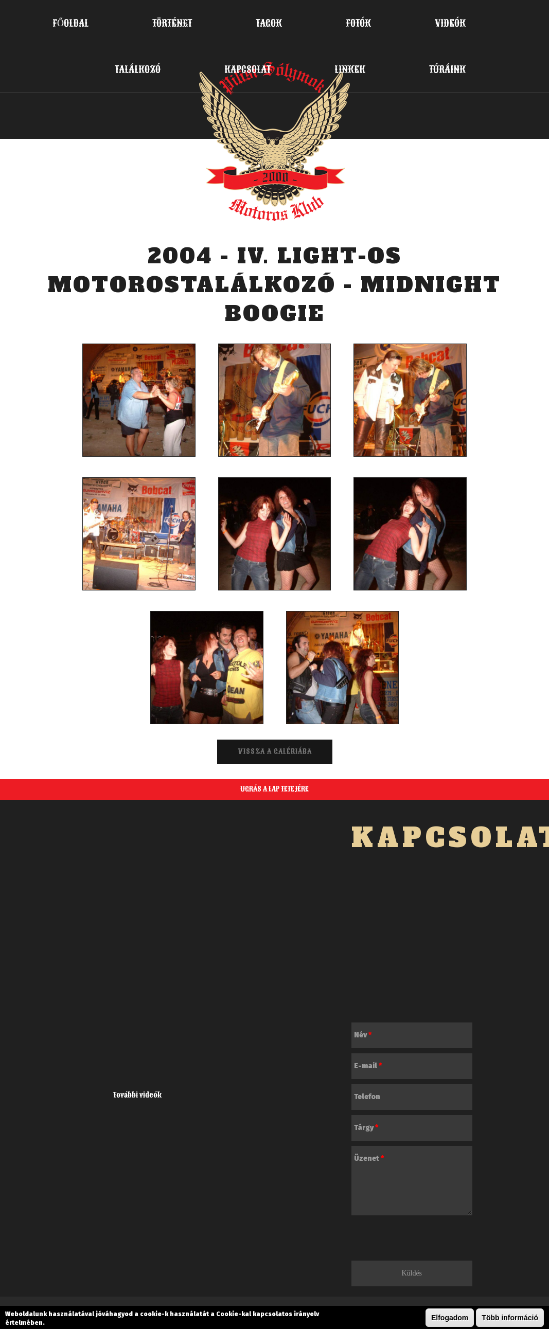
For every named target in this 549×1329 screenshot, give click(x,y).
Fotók (358, 23)
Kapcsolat (247, 69)
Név (362, 1035)
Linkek (349, 69)
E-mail (368, 1066)
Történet (172, 23)
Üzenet (369, 1158)
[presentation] (429, 1240)
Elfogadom (449, 1318)
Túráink (447, 69)
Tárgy (366, 1127)
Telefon (367, 1096)
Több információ (510, 1318)
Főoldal (70, 23)
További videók (137, 1095)
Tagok (269, 23)
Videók (450, 23)
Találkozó (138, 69)
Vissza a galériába (275, 752)
